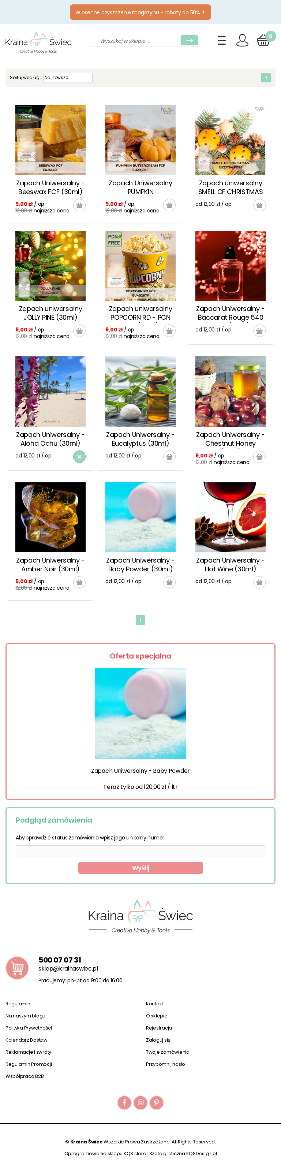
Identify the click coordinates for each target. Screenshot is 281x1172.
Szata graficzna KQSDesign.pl (183, 1153)
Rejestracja (159, 1027)
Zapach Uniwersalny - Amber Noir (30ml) (50, 565)
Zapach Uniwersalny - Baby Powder (140, 771)
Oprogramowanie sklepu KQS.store (105, 1153)
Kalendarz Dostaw (26, 1039)
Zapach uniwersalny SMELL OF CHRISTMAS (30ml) (230, 187)
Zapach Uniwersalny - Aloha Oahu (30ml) (50, 439)
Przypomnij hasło (165, 1064)
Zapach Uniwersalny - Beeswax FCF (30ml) (50, 187)
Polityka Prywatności (28, 1027)
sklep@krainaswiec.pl (68, 968)
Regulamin (17, 1003)
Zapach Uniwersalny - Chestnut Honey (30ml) (230, 439)
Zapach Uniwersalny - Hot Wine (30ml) (230, 565)
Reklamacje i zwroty (28, 1052)
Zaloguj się (158, 1039)
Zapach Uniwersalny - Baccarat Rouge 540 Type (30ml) (230, 313)
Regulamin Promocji (28, 1064)
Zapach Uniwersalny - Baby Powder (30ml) (140, 565)
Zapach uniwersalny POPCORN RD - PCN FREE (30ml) (140, 313)
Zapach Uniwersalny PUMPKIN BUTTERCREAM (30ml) (140, 187)
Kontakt (154, 1003)
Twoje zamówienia (168, 1052)
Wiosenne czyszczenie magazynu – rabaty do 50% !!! (140, 12)
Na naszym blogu (25, 1015)
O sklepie (157, 1015)
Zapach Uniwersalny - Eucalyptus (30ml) (140, 439)
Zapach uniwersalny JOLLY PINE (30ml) (50, 313)
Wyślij (140, 868)
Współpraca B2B (24, 1076)
